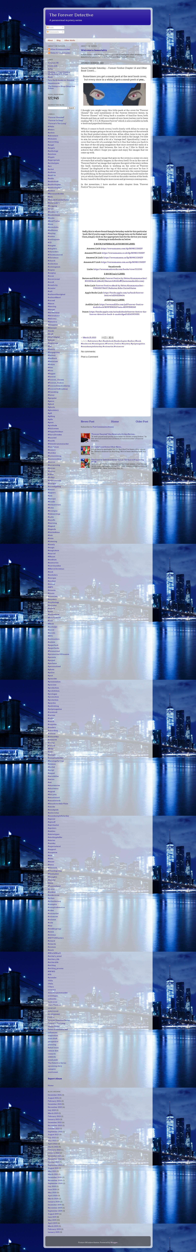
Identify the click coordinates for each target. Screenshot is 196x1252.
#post (50, 676)
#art (100, 341)
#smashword (54, 797)
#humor (51, 471)
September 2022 (55, 1132)
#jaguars (51, 493)
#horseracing (54, 465)
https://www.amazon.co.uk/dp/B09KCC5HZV (123, 253)
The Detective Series (57, 1063)
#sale (50, 752)
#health (51, 441)
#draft (50, 334)
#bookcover (86, 344)
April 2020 (52, 1196)
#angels (51, 148)
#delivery (52, 319)
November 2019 (55, 1208)
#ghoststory (53, 410)
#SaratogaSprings (56, 761)
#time (50, 883)
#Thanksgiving (55, 871)
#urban (51, 898)
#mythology (53, 602)
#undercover (53, 895)
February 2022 (54, 1150)
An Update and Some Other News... (106, 447)
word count (53, 1072)
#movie (51, 584)
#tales (50, 859)
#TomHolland (54, 886)
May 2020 (52, 1192)
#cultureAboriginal (56, 294)
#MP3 (50, 587)
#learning (52, 523)
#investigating (54, 486)
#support (52, 849)
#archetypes (53, 163)
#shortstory (53, 788)
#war (50, 926)
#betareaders (54, 203)
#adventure (93, 341)
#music (51, 593)
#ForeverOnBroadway (58, 389)
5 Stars (51, 987)
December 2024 (55, 1095)
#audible (52, 175)
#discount (52, 328)
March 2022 (53, 1147)
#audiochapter (120, 341)
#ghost (51, 404)
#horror (51, 462)
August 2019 (53, 1214)
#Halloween (53, 428)
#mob (50, 572)
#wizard (51, 941)
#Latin (51, 517)
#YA (50, 974)
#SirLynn (52, 794)
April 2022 (52, 1144)
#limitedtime (54, 532)
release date (53, 1051)
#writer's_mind (54, 956)
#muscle (51, 590)
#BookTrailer (54, 221)
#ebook (51, 340)
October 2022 (54, 1129)
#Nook (51, 624)
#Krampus (52, 511)
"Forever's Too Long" (57, 123)
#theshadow (53, 874)
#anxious (52, 154)
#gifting (51, 416)
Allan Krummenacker (60, 49)
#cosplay (52, 273)
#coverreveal (54, 279)
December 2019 (54, 1205)
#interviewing (54, 480)
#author (131, 341)
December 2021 (54, 1156)
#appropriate (54, 160)
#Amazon (52, 139)
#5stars (51, 130)
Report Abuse (55, 1078)
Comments (53, 32)
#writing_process (55, 968)
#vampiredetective (56, 907)
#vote (50, 923)
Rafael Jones (53, 1048)
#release (51, 734)
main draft (52, 1038)
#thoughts (52, 877)
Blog (58, 40)
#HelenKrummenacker (58, 444)
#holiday (52, 453)
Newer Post (87, 421)
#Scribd (51, 767)
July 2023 (52, 1110)
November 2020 (55, 1180)
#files (50, 367)
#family (51, 349)
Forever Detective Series (59, 1020)
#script (51, 770)
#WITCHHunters (56, 938)
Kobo (50, 69)
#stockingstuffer (55, 837)
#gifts (50, 419)
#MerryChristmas (56, 569)
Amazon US (53, 63)
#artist (51, 169)
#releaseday (53, 737)
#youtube (52, 978)
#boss (50, 224)
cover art (52, 1008)
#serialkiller (53, 776)
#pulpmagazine (138, 344)
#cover (51, 276)
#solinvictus (53, 813)
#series (51, 779)
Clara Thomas (54, 1005)
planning (52, 1045)
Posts (50, 28)
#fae (50, 346)
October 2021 (53, 1162)
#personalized (54, 666)
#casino (51, 236)
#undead (51, 892)
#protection (53, 700)
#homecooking (54, 459)
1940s (50, 984)
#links (50, 538)
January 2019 (53, 1232)
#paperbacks (53, 648)
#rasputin (52, 724)
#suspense (52, 852)
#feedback (52, 358)
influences (52, 1032)
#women (52, 947)
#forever (52, 377)
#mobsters (53, 575)
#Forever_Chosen (56, 380)
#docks (51, 331)
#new (50, 611)
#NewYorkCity (54, 618)
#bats (50, 197)
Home (115, 421)
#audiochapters (55, 188)
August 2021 (53, 1168)
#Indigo (51, 477)
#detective (52, 322)
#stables (51, 831)
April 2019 (52, 1223)
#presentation (54, 682)
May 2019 (52, 1220)
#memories (53, 563)
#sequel (51, 773)
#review (51, 746)
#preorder (52, 679)
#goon (51, 422)
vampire (52, 1069)
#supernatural (54, 846)
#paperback (53, 645)
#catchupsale (54, 239)
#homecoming (54, 456)
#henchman (53, 447)
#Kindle (51, 502)
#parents (52, 657)
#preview (52, 685)
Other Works (69, 40)
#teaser (51, 862)
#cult (50, 291)
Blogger (114, 1242)
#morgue (52, 578)
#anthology (53, 151)
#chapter (52, 246)
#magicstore (53, 550)
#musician (52, 596)
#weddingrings (54, 929)
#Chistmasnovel (55, 255)
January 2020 (54, 1202)
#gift (50, 413)
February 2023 (54, 1116)
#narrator (52, 605)
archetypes (53, 996)
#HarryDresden (55, 435)
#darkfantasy (54, 313)
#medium (52, 560)
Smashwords (54, 83)
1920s (50, 981)
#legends (52, 529)
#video (51, 910)
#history (52, 450)
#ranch (51, 721)
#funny (51, 395)
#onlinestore (54, 639)
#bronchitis (53, 227)
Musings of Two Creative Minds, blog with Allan (59, 73)
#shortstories (54, 785)
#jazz (50, 496)
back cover (52, 1002)
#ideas (51, 474)
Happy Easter (54, 1026)
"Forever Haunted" (56, 117)
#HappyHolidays (55, 432)
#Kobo (51, 508)
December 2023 (55, 1104)
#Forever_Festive (113, 344)
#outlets (51, 642)
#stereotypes (53, 834)
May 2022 (52, 1141)
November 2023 (55, 1107)
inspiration (53, 1035)
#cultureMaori (54, 297)
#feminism (53, 361)
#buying (51, 233)
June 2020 (52, 1189)
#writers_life (53, 959)
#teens (51, 865)
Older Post (142, 421)
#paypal (51, 660)
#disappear (53, 325)
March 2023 (53, 1113)
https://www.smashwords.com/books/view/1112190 (118, 269)
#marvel (52, 553)
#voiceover (119, 346)
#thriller (52, 880)
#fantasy (52, 355)
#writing (52, 965)
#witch (51, 932)
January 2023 (54, 1119)
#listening (52, 541)
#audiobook (108, 341)
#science (52, 764)
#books (51, 218)
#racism (51, 715)
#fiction (51, 364)
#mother (52, 581)
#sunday (51, 843)
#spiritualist (53, 825)
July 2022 (52, 1138)
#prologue (52, 694)
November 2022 (55, 1125)
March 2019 (53, 1226)
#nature (51, 608)
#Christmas (53, 258)
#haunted (52, 438)
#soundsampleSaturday (91, 346)
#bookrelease (54, 215)
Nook (50, 77)
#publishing (53, 706)
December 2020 (55, 1177)
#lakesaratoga (54, 514)
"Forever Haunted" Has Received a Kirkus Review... (113, 434)
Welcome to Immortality (94, 50)
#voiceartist (108, 346)
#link (50, 535)
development (54, 1014)
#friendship (53, 392)
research (52, 1054)
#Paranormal (54, 651)
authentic (52, 999)
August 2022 (53, 1135)
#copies (51, 270)
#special (51, 819)
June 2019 (52, 1217)
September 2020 (55, 1183)
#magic (51, 547)
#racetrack (52, 712)
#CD (50, 242)
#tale (50, 855)
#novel (51, 630)
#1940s (51, 127)
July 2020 (52, 1186)
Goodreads (52, 66)
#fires (50, 371)
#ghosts (51, 407)
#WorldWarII (54, 953)
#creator (51, 288)
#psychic (52, 703)
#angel (51, 145)
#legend (51, 526)
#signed (51, 791)
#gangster (52, 398)
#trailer (51, 889)
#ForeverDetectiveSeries (59, 386)
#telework (52, 868)
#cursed (51, 300)
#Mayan (51, 557)
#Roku (50, 749)
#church (51, 261)
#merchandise (54, 566)
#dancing (52, 306)
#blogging (52, 206)
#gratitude (52, 425)
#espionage (53, 343)
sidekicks (52, 1057)
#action (51, 133)
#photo (51, 669)
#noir (50, 621)
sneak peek (53, 1060)
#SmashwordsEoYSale (58, 804)
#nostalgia (52, 627)
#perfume (52, 663)
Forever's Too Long (56, 1023)
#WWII (51, 971)
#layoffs (51, 520)
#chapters (52, 249)
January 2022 (54, 1153)
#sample (52, 755)
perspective (53, 1041)
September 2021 (55, 1165)
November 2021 (55, 1159)
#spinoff (51, 822)
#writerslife (53, 962)
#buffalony (53, 230)
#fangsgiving (54, 352)
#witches (52, 935)
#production (53, 688)
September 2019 (55, 1211)
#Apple (51, 157)
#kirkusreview (54, 505)
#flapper (51, 374)
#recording (53, 730)
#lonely (51, 544)
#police (51, 672)
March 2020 (53, 1199)
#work (51, 950)
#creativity (53, 285)
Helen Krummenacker (60, 53)
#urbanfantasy (54, 901)
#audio (51, 178)
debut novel (53, 1011)
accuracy (52, 990)
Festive (51, 1017)
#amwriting (53, 142)
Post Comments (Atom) (103, 427)
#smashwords (54, 801)
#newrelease (53, 615)
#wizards (52, 944)
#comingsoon (98, 344)
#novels (51, 633)
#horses (51, 468)
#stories (51, 840)
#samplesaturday (55, 758)
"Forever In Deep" (55, 120)
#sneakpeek (53, 810)
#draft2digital (54, 337)
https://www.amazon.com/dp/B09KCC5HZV (122, 248)
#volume (52, 920)
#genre (51, 401)
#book (138, 341)
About (50, 40)
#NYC (50, 636)
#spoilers (52, 828)
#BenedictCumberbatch (58, 200)
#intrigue (52, 483)
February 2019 (54, 1229)
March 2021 (53, 1174)
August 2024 (53, 1098)
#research (52, 740)
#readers (52, 727)
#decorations (54, 316)
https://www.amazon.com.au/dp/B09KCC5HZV (123, 262)
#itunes (51, 490)
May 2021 (52, 1171)
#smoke (51, 807)
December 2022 (55, 1122)
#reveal (51, 743)
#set (50, 782)
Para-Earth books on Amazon (61, 80)
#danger (51, 309)
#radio (51, 718)
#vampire (52, 904)
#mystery (126, 344)
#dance (51, 303)
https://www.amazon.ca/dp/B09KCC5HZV (123, 257)
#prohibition (54, 691)
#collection (53, 264)
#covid (51, 282)
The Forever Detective (71, 14)
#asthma (52, 172)
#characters (53, 252)
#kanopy (52, 499)
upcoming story (55, 1066)
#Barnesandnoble (56, 194)
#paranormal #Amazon (58, 654)
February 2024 (54, 1101)
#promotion (53, 697)
